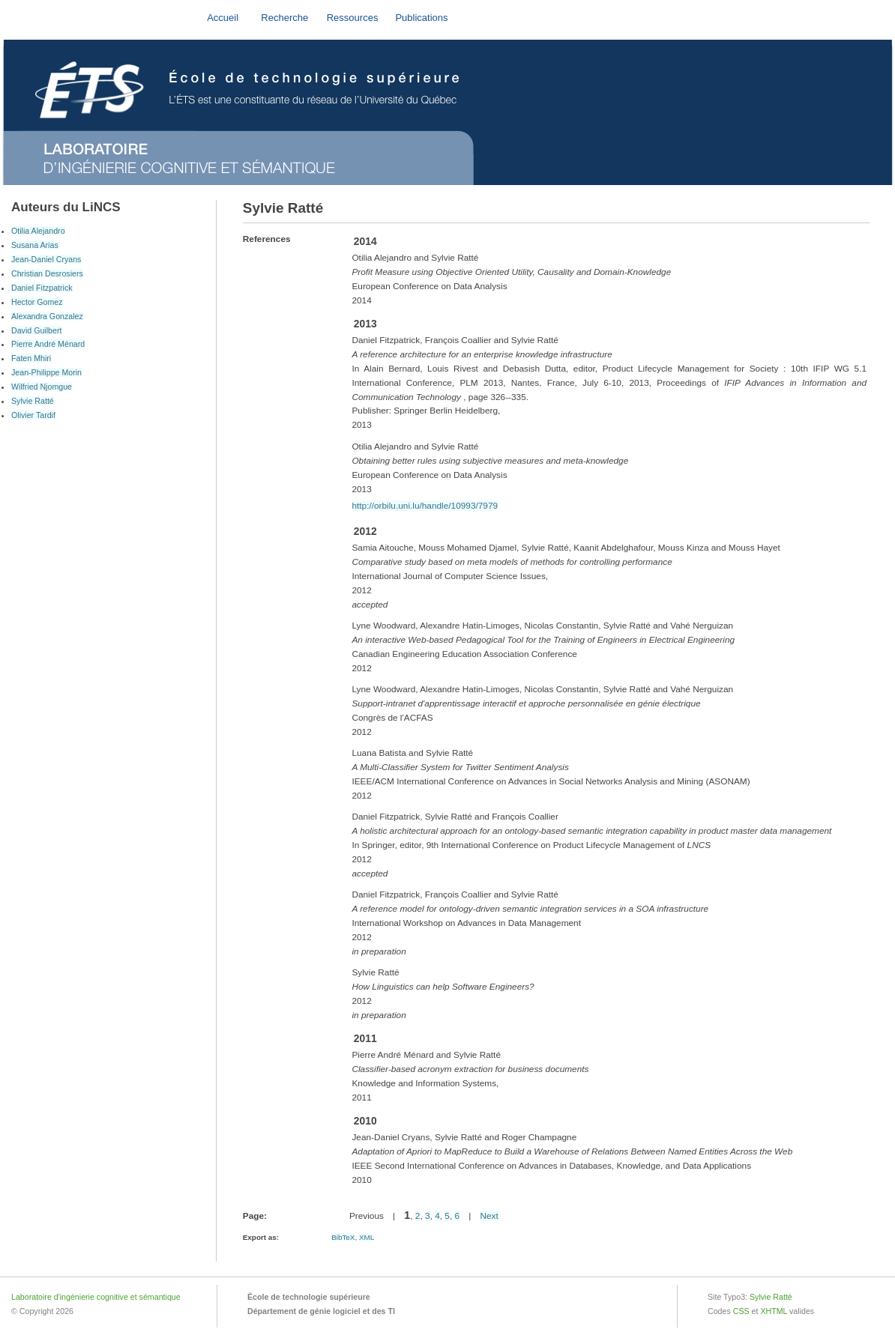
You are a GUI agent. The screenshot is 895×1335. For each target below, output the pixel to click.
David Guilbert (36, 330)
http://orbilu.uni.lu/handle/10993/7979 (425, 505)
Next (489, 1216)
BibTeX (343, 1237)
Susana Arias (34, 244)
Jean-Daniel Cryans (46, 259)
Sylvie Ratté (32, 400)
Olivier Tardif (33, 415)
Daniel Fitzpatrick (42, 287)
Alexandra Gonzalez (47, 316)
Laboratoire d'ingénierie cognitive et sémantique (96, 1296)
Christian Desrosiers (47, 273)
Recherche (284, 17)
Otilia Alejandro (38, 230)
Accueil (222, 17)
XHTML (773, 1311)
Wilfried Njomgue (41, 386)
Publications (421, 17)
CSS (741, 1311)
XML (366, 1237)
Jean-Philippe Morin (46, 372)
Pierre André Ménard (48, 343)
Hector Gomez (37, 301)
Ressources (353, 17)
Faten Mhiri (31, 358)
